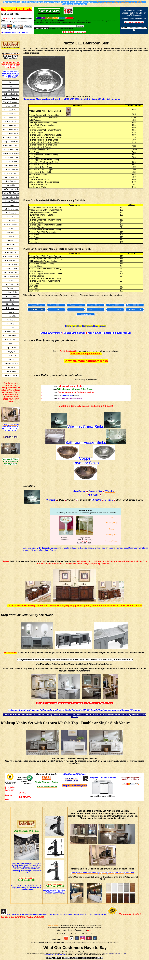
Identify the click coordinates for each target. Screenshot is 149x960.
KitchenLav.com (53, 925)
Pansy (111, 529)
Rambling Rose (112, 535)
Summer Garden (111, 541)
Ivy (112, 517)
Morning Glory (111, 523)
